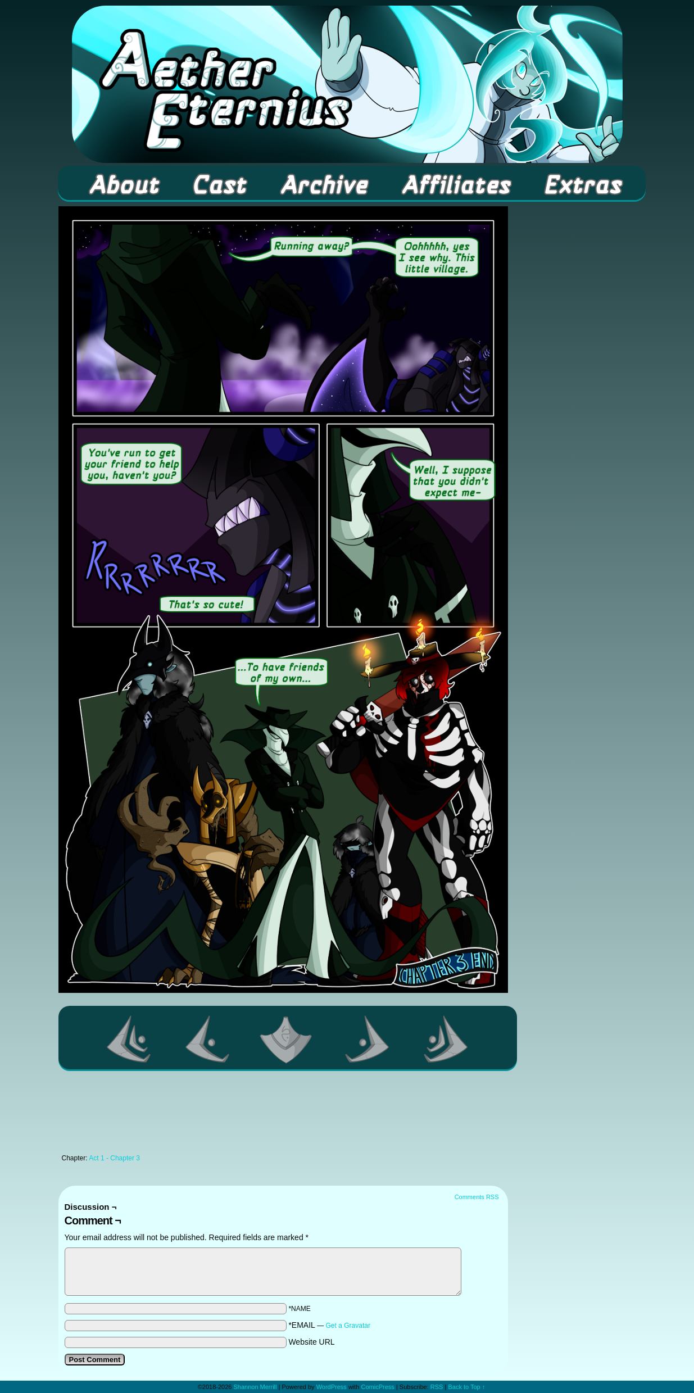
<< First (129, 1039)
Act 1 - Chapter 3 (114, 1158)
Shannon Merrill (254, 1386)
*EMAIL (329, 1325)
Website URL (311, 1341)
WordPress (331, 1386)
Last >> (446, 1039)
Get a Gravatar (348, 1326)
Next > (367, 1039)
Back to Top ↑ (466, 1386)
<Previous (208, 1039)
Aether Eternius (347, 84)
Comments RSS (477, 1197)
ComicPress (377, 1386)
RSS (436, 1386)
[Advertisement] (283, 1115)
